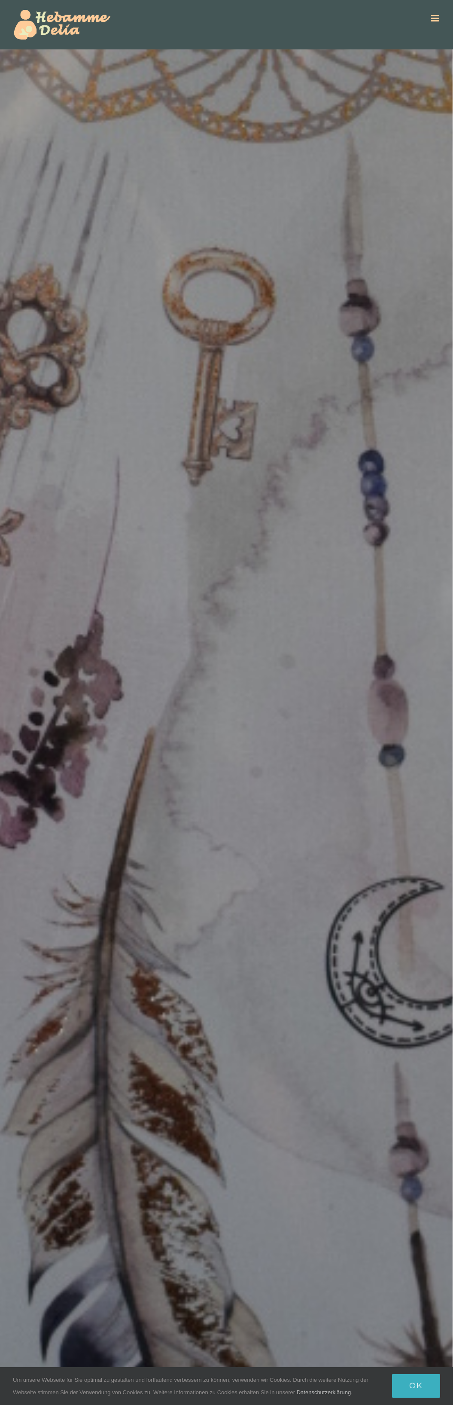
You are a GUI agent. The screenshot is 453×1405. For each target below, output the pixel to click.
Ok (416, 1385)
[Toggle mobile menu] (435, 18)
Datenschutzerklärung (324, 1392)
